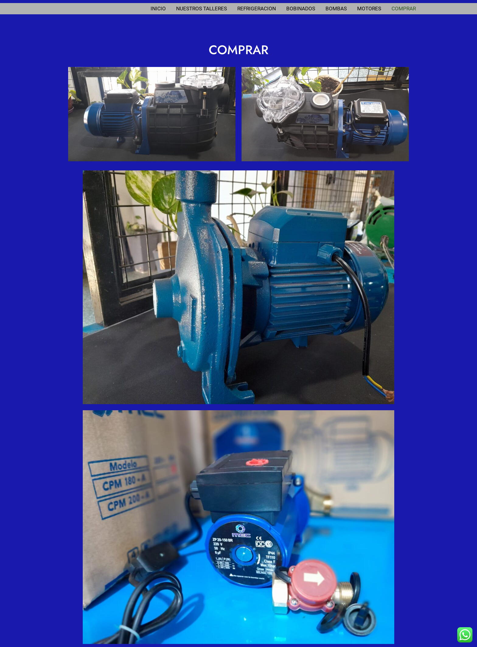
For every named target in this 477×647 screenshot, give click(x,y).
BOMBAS (336, 8)
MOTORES (369, 8)
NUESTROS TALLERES (201, 8)
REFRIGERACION (256, 8)
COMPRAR (404, 8)
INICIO (158, 8)
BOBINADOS (300, 8)
